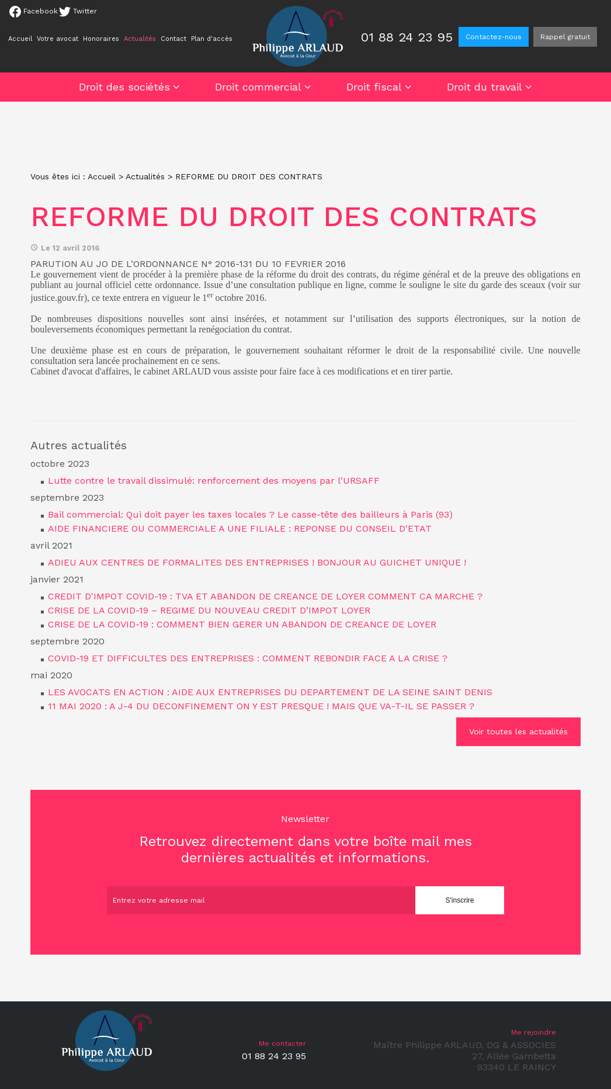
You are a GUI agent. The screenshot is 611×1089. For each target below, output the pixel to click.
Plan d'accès (211, 39)
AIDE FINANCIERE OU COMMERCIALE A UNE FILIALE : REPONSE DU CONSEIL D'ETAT (240, 528)
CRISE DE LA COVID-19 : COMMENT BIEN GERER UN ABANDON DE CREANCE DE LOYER (242, 624)
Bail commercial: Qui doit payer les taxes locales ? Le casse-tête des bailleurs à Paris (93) (250, 514)
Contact (173, 39)
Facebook (33, 12)
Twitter (78, 12)
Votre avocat (57, 39)
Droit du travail (484, 87)
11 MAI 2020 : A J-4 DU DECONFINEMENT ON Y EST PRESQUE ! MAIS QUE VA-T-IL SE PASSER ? (261, 706)
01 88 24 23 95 (407, 37)
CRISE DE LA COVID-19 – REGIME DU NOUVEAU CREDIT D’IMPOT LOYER (209, 610)
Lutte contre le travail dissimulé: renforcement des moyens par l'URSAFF (214, 480)
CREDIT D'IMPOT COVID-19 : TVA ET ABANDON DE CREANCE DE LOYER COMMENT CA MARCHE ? (265, 596)
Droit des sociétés (124, 87)
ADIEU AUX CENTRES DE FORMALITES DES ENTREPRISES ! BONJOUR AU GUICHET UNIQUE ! (257, 562)
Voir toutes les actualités (518, 731)
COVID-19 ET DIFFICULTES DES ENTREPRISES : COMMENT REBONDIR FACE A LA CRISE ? (247, 658)
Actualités (140, 39)
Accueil (20, 39)
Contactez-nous (494, 37)
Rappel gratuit (565, 37)
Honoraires (101, 39)
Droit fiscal (374, 87)
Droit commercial (258, 87)
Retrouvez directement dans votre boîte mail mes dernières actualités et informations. (305, 839)
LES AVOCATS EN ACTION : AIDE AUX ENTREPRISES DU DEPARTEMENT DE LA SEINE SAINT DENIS (270, 692)
